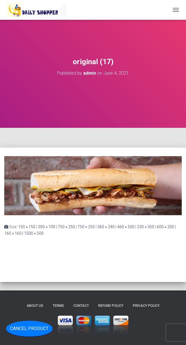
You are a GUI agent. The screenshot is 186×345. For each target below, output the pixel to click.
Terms (58, 306)
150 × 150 (26, 227)
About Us (35, 306)
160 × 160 (13, 233)
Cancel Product (29, 328)
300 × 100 (46, 227)
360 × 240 (106, 227)
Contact (81, 306)
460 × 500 (125, 227)
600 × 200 (165, 227)
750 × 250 (66, 227)
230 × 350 (145, 227)
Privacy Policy (146, 306)
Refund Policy (110, 306)
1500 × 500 (34, 233)
